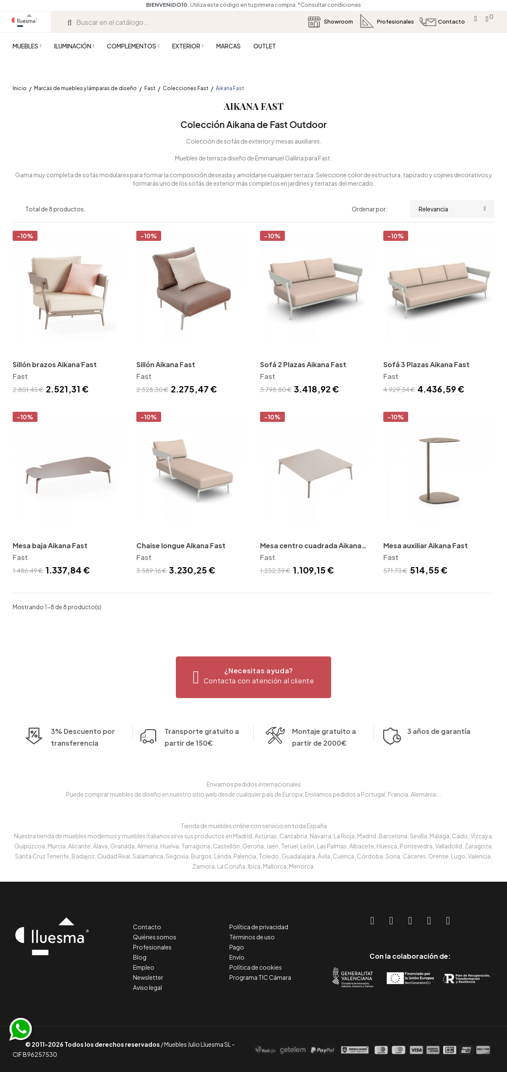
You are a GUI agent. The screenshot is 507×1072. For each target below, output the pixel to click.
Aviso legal (147, 987)
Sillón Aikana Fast (165, 364)
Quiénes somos (154, 937)
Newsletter (148, 977)
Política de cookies (255, 967)
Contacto (147, 927)
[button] (253, 677)
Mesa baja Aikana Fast (50, 545)
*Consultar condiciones (329, 4)
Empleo (143, 967)
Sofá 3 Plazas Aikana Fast (426, 364)
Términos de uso (252, 937)
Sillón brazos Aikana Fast (55, 364)
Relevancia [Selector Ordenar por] (452, 209)
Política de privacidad (258, 927)
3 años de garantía (438, 748)
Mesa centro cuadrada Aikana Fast (310, 546)
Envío (236, 957)
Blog (139, 957)
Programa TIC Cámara (260, 977)
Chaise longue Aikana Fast (181, 545)
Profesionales (152, 947)
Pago (236, 947)
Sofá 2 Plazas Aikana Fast (303, 364)
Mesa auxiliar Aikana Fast (425, 545)
